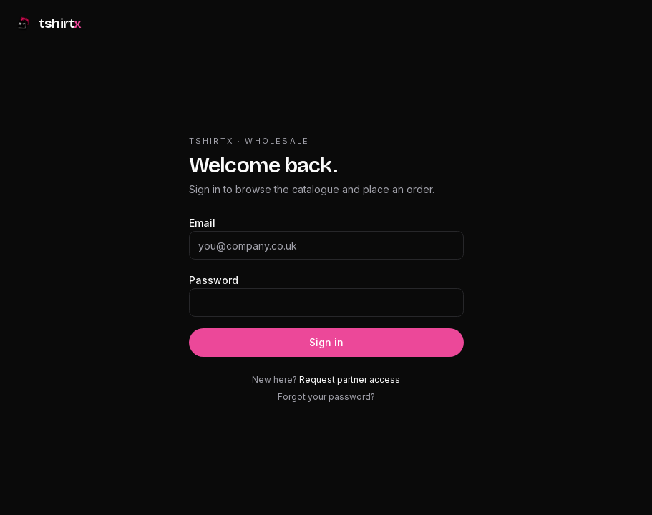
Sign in (326, 342)
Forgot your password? (326, 396)
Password (213, 280)
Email (202, 223)
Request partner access (349, 379)
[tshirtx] (48, 25)
